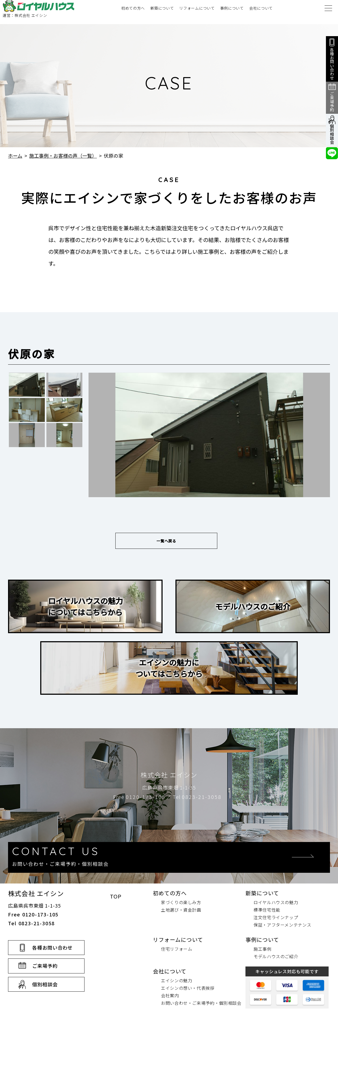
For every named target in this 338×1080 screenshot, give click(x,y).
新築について (162, 12)
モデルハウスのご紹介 (252, 611)
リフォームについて (197, 12)
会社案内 (170, 1039)
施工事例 (262, 993)
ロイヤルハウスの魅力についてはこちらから (85, 612)
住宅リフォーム (176, 993)
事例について (232, 12)
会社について (261, 12)
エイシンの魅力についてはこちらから (169, 673)
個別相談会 (45, 1028)
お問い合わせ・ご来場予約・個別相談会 (201, 1047)
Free (139, 802)
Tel (197, 802)
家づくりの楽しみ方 (181, 946)
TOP (116, 940)
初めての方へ (133, 12)
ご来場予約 (45, 1009)
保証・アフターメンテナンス (282, 969)
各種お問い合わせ (52, 991)
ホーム (15, 155)
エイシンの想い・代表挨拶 (188, 1032)
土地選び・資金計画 (181, 954)
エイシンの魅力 (176, 1024)
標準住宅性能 (267, 954)
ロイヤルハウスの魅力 (276, 946)
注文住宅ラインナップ (276, 961)
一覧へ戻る (166, 543)
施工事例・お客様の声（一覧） (63, 155)
